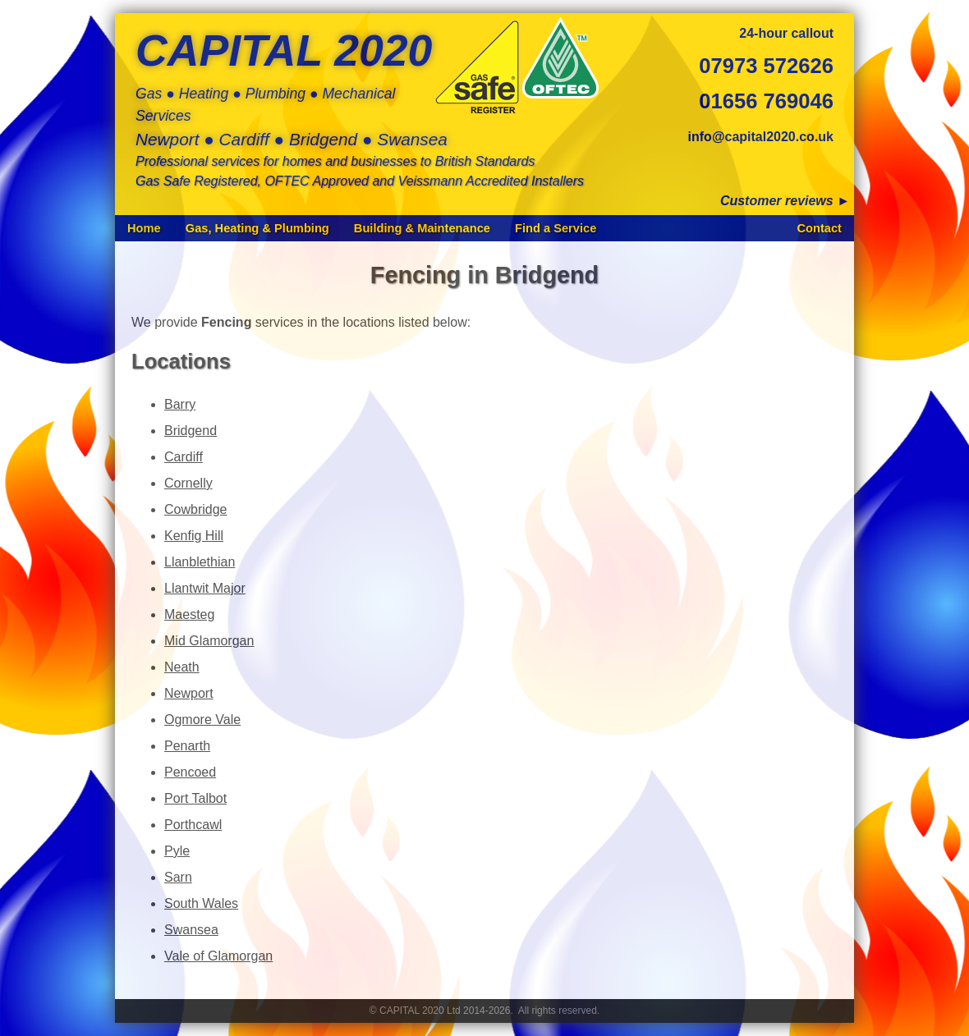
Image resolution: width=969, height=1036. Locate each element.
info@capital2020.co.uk (761, 137)
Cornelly (188, 483)
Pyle (177, 851)
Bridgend (190, 431)
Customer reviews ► (785, 201)
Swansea (191, 930)
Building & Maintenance (422, 228)
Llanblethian (199, 562)
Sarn (178, 877)
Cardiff (183, 457)
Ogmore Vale (202, 720)
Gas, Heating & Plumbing (257, 228)
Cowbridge (195, 509)
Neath (182, 667)
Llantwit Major (205, 588)
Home (144, 228)
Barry (179, 404)
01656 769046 (766, 100)
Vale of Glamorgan (218, 956)
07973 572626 (766, 65)
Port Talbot (195, 798)
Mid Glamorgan (209, 641)
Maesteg (189, 614)
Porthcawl (193, 825)
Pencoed (190, 772)
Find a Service (555, 228)
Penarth (187, 746)
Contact (819, 228)
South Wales (201, 903)
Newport (189, 693)
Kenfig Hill (193, 536)
